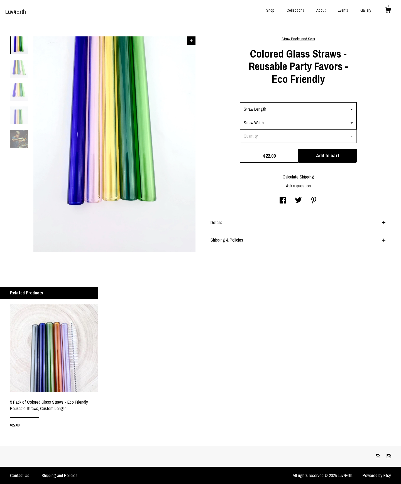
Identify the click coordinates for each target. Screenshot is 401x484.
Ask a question (298, 186)
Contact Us (19, 475)
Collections (295, 10)
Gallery (365, 10)
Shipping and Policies (59, 475)
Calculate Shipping (298, 177)
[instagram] (378, 456)
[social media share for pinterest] (313, 201)
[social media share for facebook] (283, 201)
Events (343, 10)
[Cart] (388, 10)
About (321, 10)
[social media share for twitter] (298, 201)
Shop (270, 10)
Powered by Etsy (377, 475)
